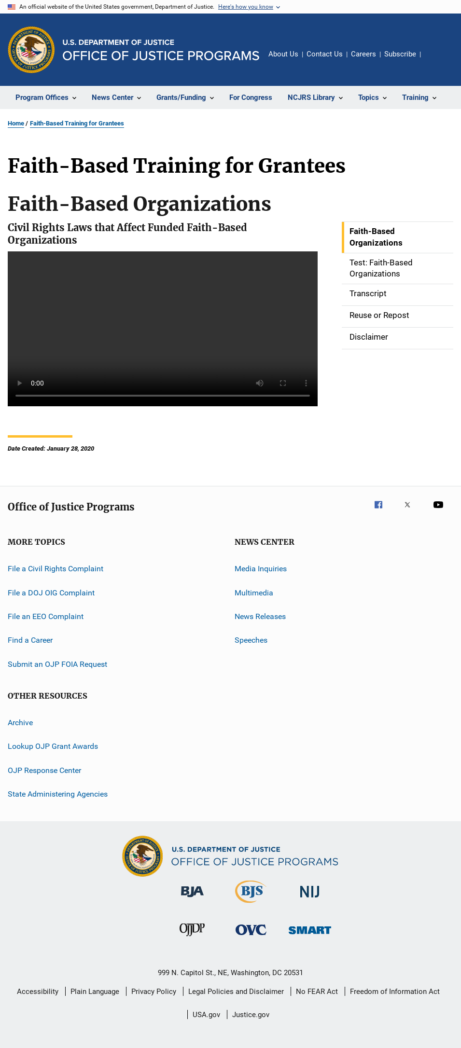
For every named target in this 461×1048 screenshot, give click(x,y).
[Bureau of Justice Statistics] (250, 905)
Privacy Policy (153, 991)
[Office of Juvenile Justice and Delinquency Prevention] (192, 938)
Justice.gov (250, 1014)
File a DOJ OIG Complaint (51, 592)
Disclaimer (368, 337)
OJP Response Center (44, 769)
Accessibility (37, 991)
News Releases (260, 616)
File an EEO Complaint (46, 616)
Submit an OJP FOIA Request (57, 663)
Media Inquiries (261, 568)
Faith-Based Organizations (376, 237)
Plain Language (94, 991)
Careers (363, 54)
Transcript (368, 293)
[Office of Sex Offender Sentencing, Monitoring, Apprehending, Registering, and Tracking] (310, 936)
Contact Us (325, 54)
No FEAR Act (317, 991)
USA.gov (206, 1014)
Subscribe (400, 54)
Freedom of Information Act (395, 991)
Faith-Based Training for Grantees (77, 123)
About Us (283, 54)
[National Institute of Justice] (310, 899)
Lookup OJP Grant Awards (53, 746)
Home (16, 123)
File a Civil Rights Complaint (55, 568)
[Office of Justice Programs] (31, 49)
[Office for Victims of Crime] (251, 937)
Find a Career (30, 640)
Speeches (251, 640)
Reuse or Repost (379, 315)
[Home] (161, 50)
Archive (20, 722)
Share (436, 61)
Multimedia (254, 592)
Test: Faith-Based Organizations (381, 268)
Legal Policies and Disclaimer (236, 991)
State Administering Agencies (58, 794)
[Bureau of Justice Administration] (192, 899)
